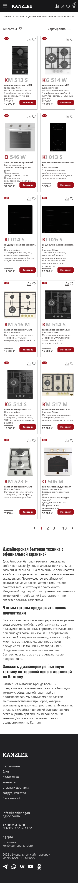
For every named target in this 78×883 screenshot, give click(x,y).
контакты (9, 782)
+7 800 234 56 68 (14, 825)
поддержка (11, 776)
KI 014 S (14, 239)
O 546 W (15, 157)
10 (64, 528)
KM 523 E (16, 481)
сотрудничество (14, 792)
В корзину (27, 102)
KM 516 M (17, 324)
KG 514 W (54, 80)
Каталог (20, 16)
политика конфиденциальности (18, 844)
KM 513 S (16, 80)
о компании (11, 766)
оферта (8, 836)
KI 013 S (52, 157)
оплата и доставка (16, 787)
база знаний (11, 798)
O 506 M (52, 481)
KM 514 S (54, 324)
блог (6, 771)
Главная (7, 16)
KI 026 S (52, 239)
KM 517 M (55, 404)
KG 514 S (15, 404)
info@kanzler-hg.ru (16, 812)
